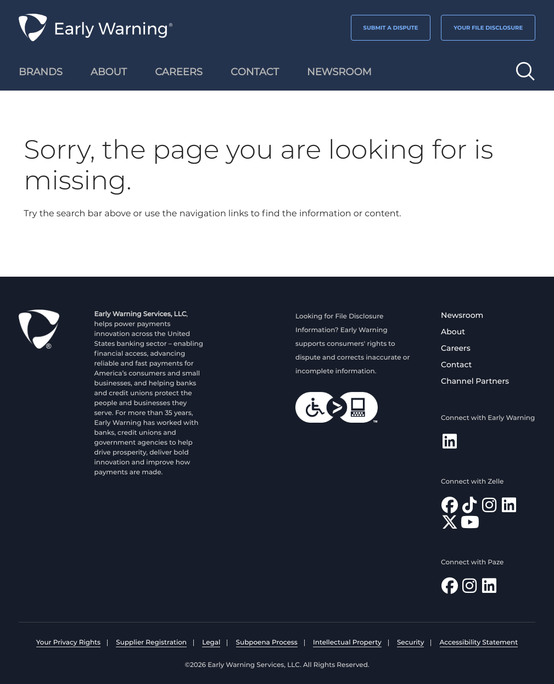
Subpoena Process (267, 642)
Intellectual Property (347, 642)
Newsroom (462, 315)
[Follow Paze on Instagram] (469, 589)
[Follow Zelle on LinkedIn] (509, 508)
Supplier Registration (151, 642)
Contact (456, 364)
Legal (211, 642)
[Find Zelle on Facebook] (449, 508)
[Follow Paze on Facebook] (449, 589)
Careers (456, 348)
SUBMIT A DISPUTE (390, 27)
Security (410, 642)
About (453, 332)
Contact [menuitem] (255, 72)
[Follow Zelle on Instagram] (489, 508)
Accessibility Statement (479, 642)
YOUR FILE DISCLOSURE (488, 27)
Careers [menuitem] (179, 72)
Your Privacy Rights (68, 642)
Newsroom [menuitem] (339, 72)
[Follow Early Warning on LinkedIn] (450, 444)
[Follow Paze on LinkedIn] (489, 589)
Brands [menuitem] (41, 72)
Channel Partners (475, 381)
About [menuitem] (109, 72)
